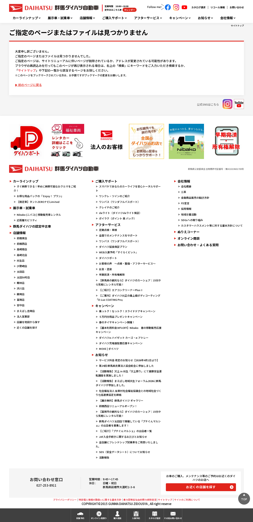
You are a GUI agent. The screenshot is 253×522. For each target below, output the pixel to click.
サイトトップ (237, 25)
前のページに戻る (30, 85)
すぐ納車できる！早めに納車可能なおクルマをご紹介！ (45, 188)
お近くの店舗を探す (201, 486)
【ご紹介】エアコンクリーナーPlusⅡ (121, 290)
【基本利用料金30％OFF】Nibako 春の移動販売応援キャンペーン (128, 330)
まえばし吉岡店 (26, 311)
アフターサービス (146, 18)
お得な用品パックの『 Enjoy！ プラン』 (40, 196)
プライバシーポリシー (65, 499)
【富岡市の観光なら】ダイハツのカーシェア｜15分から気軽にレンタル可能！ (128, 414)
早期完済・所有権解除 (112, 274)
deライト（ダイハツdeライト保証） (120, 213)
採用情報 (186, 209)
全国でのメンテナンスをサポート (118, 235)
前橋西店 (22, 244)
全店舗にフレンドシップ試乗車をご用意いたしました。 (127, 444)
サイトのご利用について (187, 499)
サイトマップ (27, 70)
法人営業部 (23, 316)
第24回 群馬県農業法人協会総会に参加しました (126, 366)
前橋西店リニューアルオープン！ (118, 406)
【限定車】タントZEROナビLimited (38, 202)
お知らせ (204, 18)
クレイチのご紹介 (109, 207)
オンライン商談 (188, 238)
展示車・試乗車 (59, 18)
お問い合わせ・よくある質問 (198, 244)
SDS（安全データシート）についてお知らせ (124, 452)
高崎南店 (22, 249)
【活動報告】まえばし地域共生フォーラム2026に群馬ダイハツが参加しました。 (128, 383)
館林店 (21, 283)
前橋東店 (22, 238)
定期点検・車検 (108, 230)
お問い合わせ (237, 7)
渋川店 (21, 288)
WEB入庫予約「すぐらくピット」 (118, 252)
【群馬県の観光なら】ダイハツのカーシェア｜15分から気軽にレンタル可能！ (128, 282)
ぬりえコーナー (188, 231)
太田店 (21, 271)
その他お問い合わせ (173, 518)
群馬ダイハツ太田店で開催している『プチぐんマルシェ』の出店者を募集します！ (128, 423)
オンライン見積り (99, 518)
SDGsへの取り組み (192, 220)
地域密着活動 (188, 214)
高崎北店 (22, 255)
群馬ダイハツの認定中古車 (32, 226)
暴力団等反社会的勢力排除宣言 (140, 499)
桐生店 (21, 260)
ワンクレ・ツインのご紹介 (114, 196)
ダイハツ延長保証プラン (113, 247)
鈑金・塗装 (105, 269)
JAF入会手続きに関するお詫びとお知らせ (123, 437)
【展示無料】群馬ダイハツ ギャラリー (121, 400)
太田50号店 (23, 277)
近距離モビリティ (27, 220)
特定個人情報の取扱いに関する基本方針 (100, 499)
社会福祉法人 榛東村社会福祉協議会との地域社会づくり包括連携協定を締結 (128, 393)
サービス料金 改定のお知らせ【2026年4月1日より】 (129, 360)
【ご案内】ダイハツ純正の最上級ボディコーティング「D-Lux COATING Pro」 (128, 298)
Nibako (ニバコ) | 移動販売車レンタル (39, 215)
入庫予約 (136, 518)
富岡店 (21, 300)
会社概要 (186, 186)
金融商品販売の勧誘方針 (195, 198)
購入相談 (117, 518)
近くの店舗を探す (27, 327)
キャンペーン (178, 18)
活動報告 (104, 457)
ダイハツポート (108, 258)
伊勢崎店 (22, 266)
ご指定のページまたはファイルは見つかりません (78, 32)
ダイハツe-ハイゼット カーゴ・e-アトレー (123, 337)
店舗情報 (86, 18)
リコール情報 (218, 7)
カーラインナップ (25, 18)
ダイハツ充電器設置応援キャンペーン (121, 343)
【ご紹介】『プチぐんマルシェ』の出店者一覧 (125, 431)
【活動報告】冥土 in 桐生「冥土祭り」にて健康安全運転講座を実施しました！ (128, 373)
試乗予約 (80, 518)
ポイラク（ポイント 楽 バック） (117, 218)
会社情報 (226, 18)
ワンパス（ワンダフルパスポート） (119, 202)
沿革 (183, 192)
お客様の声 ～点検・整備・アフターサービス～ (127, 263)
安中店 (21, 305)
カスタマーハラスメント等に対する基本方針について (212, 225)
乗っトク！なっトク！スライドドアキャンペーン (127, 311)
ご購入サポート (113, 18)
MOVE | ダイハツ (109, 349)
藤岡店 (21, 294)
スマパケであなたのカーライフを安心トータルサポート (128, 188)
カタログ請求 (198, 7)
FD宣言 (185, 203)
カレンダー (129, 9)
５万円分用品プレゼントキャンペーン (121, 317)
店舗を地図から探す (28, 322)
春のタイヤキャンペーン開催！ (117, 322)
